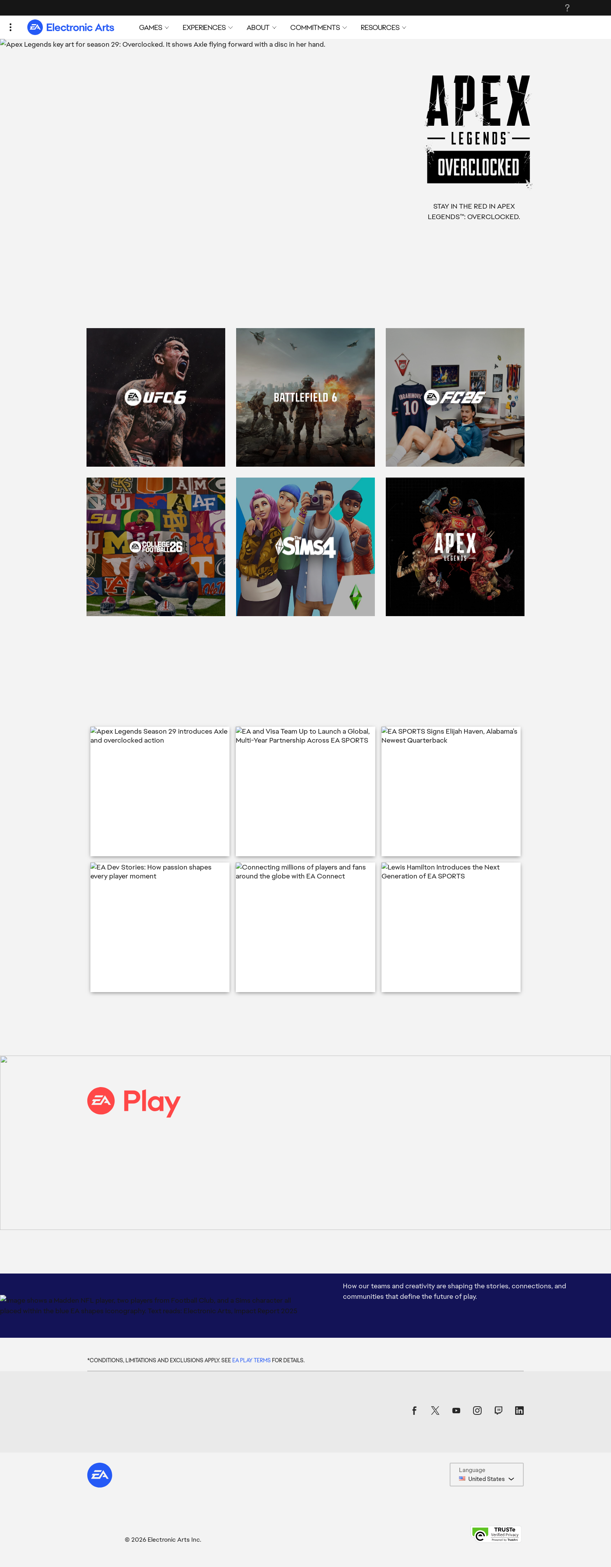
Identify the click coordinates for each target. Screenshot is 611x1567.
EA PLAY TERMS (251, 1360)
